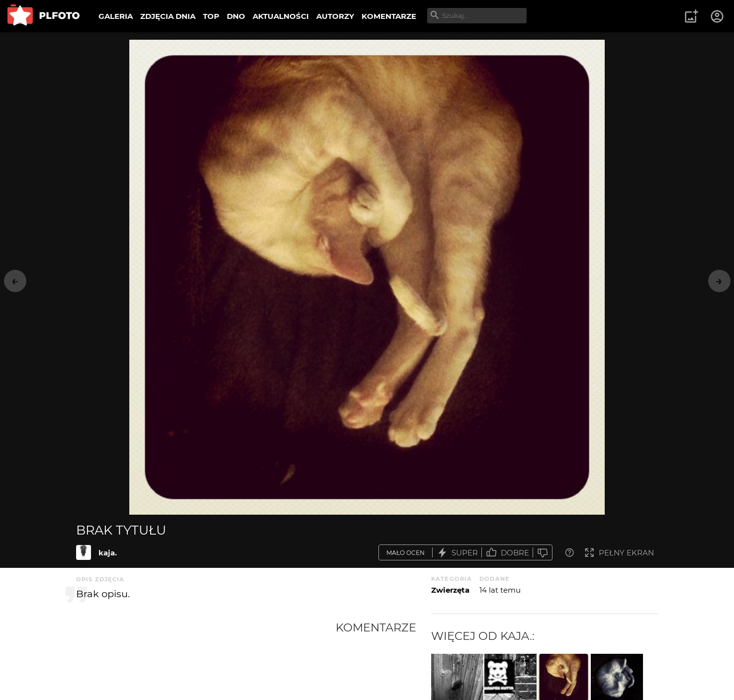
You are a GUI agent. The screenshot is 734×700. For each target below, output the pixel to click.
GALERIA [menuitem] (115, 16)
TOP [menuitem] (211, 16)
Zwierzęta (450, 590)
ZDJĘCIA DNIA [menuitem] (167, 16)
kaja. (107, 552)
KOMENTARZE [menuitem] (389, 16)
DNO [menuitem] (236, 16)
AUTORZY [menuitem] (335, 16)
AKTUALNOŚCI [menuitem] (281, 16)
